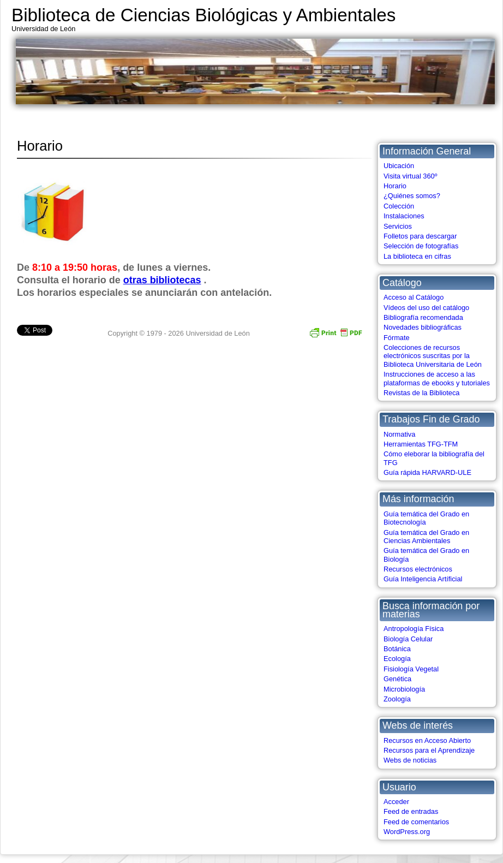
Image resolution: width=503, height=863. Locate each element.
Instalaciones (404, 216)
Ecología (397, 658)
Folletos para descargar (420, 236)
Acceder (396, 801)
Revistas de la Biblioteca (421, 393)
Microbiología (404, 689)
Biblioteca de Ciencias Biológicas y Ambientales (203, 15)
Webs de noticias (410, 760)
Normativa (399, 434)
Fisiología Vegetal (411, 669)
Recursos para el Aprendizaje (429, 750)
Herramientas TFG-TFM (421, 444)
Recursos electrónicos (418, 569)
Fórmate (397, 338)
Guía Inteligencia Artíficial (423, 579)
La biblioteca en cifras (417, 256)
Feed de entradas (411, 811)
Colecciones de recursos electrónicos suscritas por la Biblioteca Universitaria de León (433, 355)
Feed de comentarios (416, 822)
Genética (397, 679)
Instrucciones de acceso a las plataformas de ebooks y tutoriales (437, 378)
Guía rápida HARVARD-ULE (427, 472)
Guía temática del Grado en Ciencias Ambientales (426, 536)
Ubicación (399, 166)
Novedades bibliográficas (423, 327)
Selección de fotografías (421, 246)
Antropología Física (414, 628)
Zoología (397, 699)
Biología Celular (408, 639)
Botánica (397, 649)
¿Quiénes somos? (412, 196)
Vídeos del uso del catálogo (426, 307)
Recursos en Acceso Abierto (427, 740)
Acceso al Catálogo (414, 297)
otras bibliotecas (162, 280)
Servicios (398, 226)
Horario (395, 186)
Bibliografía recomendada (423, 317)
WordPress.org (407, 832)
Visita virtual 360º (410, 176)
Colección (399, 206)
